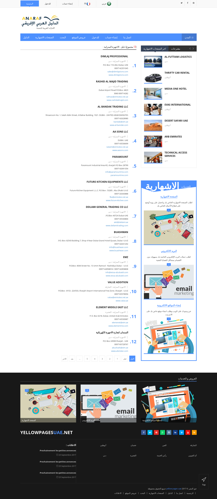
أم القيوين (192, 455)
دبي (104, 455)
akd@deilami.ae (120, 222)
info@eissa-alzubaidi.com (116, 272)
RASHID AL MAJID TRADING (111, 81)
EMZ (124, 257)
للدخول (48, 3)
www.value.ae (121, 300)
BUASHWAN (120, 232)
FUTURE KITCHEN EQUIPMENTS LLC (106, 181)
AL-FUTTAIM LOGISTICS (178, 56)
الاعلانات (117, 493)
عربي (106, 4)
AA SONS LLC (119, 131)
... (79, 358)
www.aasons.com (119, 150)
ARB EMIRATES (173, 136)
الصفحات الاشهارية (44, 37)
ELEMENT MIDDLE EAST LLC (111, 307)
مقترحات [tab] (175, 48)
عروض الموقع (79, 37)
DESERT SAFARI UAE (176, 120)
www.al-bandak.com (118, 125)
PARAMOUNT (119, 156)
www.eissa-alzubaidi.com (116, 275)
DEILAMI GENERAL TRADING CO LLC (106, 207)
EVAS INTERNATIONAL (178, 104)
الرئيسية (29, 3)
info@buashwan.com (117, 247)
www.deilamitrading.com (116, 225)
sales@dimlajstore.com (117, 71)
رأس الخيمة (162, 455)
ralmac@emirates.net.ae (116, 96)
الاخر (64, 358)
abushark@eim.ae (119, 347)
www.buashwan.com (118, 250)
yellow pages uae (173, 488)
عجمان (133, 445)
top (204, 481)
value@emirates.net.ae (117, 297)
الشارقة (193, 445)
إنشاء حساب (67, 3)
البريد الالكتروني (169, 251)
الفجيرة (133, 455)
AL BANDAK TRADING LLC (112, 106)
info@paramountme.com (116, 172)
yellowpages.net (46, 432)
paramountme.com (118, 175)
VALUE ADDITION (117, 282)
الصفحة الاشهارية (168, 196)
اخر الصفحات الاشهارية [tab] (154, 48)
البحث (63, 37)
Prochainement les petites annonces (58, 450)
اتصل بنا (127, 37)
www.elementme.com (117, 325)
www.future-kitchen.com (116, 200)
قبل (124, 358)
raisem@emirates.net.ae (116, 146)
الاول (132, 358)
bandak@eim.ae (120, 121)
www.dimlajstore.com (117, 75)
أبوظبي (103, 445)
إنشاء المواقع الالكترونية (169, 305)
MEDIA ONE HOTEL (176, 88)
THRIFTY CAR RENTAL (177, 72)
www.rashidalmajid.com (116, 100)
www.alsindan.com (118, 351)
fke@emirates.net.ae (118, 197)
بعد (72, 358)
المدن (189, 37)
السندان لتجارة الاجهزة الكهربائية (111, 332)
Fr (87, 4)
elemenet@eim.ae (119, 322)
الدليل (26, 37)
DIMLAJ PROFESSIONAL (113, 56)
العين (164, 445)
